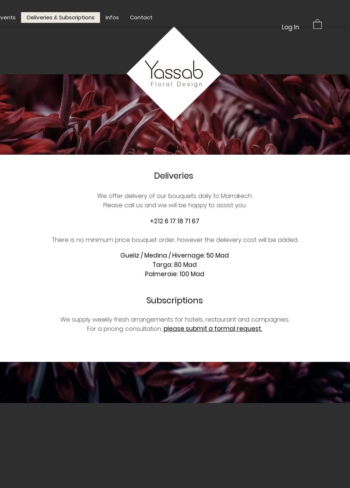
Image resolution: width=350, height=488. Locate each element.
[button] (317, 24)
